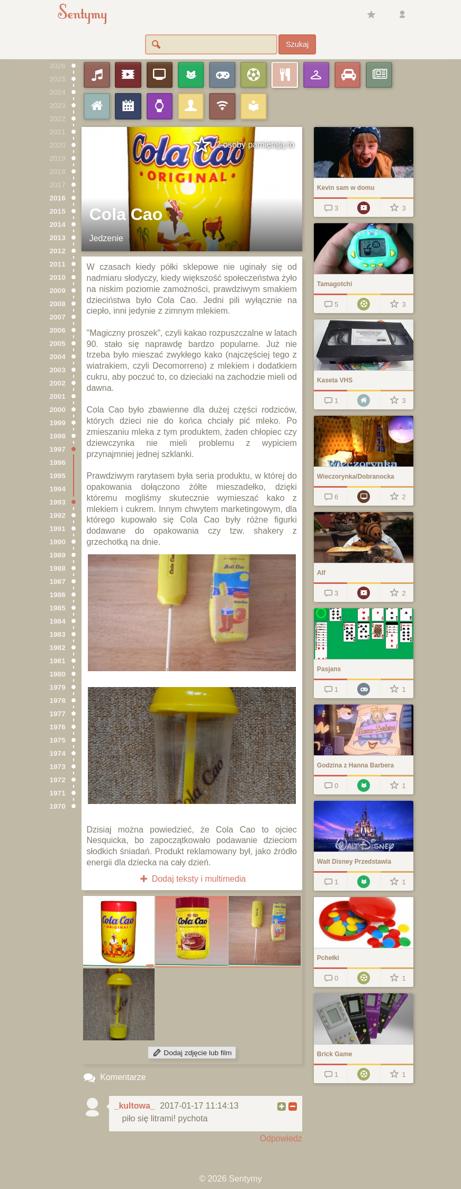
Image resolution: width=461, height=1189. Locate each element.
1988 (58, 568)
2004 (58, 357)
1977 (58, 714)
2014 (58, 224)
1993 (58, 502)
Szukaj (297, 44)
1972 (58, 780)
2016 (58, 198)
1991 (58, 529)
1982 (58, 648)
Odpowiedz (281, 1138)
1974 (58, 753)
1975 (58, 740)
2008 (58, 304)
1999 (58, 423)
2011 (58, 264)
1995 (58, 476)
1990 (58, 542)
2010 (58, 277)
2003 (58, 370)
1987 (58, 582)
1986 (58, 595)
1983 (58, 634)
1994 (58, 489)
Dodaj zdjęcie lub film (192, 1053)
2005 (58, 343)
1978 (58, 701)
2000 (58, 410)
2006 (58, 330)
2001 (58, 396)
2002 (58, 383)
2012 (58, 251)
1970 (58, 806)
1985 (58, 608)
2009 (58, 291)
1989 (58, 555)
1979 (58, 687)
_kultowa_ (134, 1105)
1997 (58, 449)
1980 (58, 674)
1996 (58, 463)
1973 (58, 767)
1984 (58, 621)
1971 (58, 793)
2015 (58, 211)
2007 (58, 317)
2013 (58, 238)
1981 (58, 661)
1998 (58, 436)
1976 (58, 727)
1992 (58, 515)
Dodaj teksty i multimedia (192, 878)
